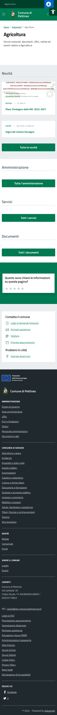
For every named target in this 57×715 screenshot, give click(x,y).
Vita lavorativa (9, 522)
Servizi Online (9, 650)
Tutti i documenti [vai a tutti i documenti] (28, 252)
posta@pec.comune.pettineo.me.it (24, 609)
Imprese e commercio (12, 497)
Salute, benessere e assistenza (17, 507)
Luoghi (5, 565)
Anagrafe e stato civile (13, 463)
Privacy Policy (9, 665)
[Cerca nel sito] (48, 14)
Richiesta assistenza (12, 630)
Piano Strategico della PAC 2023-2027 (25, 109)
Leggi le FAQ (8, 615)
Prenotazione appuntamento (16, 620)
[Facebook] (10, 692)
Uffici (4, 416)
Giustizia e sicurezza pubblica (16, 492)
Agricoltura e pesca (11, 453)
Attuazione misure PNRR (14, 635)
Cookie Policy (8, 660)
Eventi (8, 126)
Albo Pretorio (8, 645)
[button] (53, 12)
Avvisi (5, 548)
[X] (6, 698)
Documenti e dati (10, 436)
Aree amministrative (12, 411)
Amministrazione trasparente (16, 640)
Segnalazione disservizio (14, 625)
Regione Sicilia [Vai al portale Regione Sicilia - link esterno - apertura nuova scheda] (10, 4)
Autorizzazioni (9, 473)
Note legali (7, 670)
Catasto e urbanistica (12, 478)
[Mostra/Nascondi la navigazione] (3, 14)
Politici (5, 426)
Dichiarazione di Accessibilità (16, 674)
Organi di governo (11, 407)
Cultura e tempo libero (13, 482)
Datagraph (50, 711)
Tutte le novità (28, 147)
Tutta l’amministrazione (28, 183)
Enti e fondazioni (10, 421)
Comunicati (7, 544)
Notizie (5, 539)
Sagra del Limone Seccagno (19, 132)
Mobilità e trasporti (11, 502)
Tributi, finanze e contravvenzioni (18, 512)
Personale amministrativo (15, 431)
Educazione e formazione (14, 487)
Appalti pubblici (9, 468)
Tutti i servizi (28, 218)
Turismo (5, 517)
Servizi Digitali (9, 655)
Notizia (8, 103)
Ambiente (7, 458)
